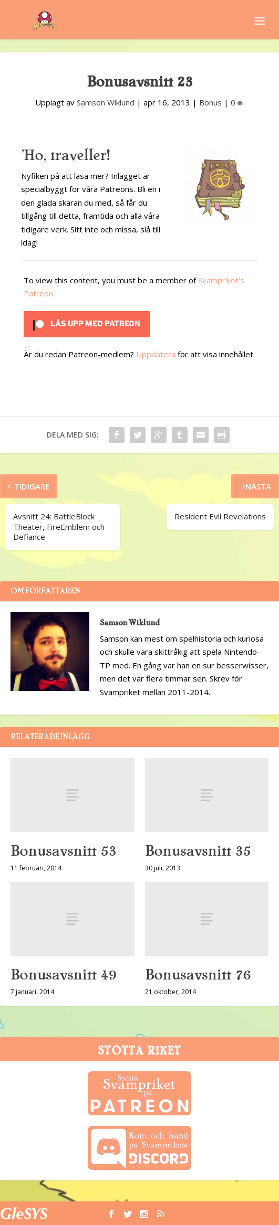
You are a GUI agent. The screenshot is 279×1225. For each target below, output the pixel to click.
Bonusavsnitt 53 (63, 851)
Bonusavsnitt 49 (63, 975)
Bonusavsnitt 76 (198, 975)
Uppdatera (155, 354)
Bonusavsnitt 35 (198, 851)
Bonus (210, 102)
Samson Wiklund (106, 102)
